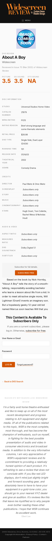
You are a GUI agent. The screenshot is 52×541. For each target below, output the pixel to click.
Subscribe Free (26, 273)
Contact (42, 534)
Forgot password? (25, 364)
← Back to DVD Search (12, 381)
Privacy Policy (32, 534)
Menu (26, 20)
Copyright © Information (15, 534)
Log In (8, 364)
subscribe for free (35, 330)
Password (7, 351)
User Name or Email (11, 338)
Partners (26, 537)
